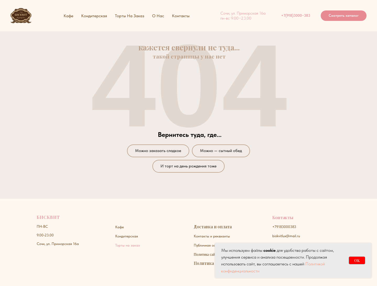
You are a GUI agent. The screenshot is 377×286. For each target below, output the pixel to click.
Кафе (119, 227)
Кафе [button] (68, 15)
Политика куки (209, 263)
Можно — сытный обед (221, 150)
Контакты (181, 15)
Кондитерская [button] (94, 15)
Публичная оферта (209, 245)
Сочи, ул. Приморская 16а (58, 244)
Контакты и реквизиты (212, 236)
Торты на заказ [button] (129, 15)
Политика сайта (206, 254)
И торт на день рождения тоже (188, 166)
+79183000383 (284, 227)
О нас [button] (158, 15)
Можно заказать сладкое (158, 150)
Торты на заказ (127, 245)
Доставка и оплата (213, 226)
